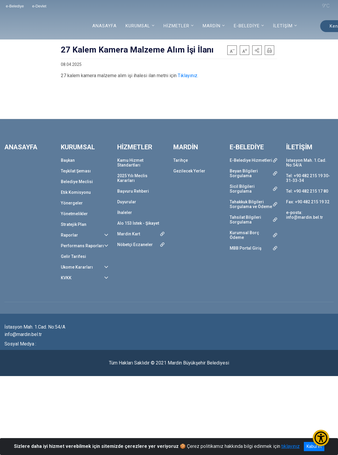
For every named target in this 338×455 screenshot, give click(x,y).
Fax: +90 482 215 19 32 (307, 201)
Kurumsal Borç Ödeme (244, 235)
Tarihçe (180, 160)
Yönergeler (72, 203)
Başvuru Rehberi (133, 191)
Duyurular (126, 201)
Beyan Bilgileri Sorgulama (244, 173)
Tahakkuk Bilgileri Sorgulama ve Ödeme (251, 204)
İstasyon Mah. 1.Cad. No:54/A (306, 162)
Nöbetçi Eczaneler (135, 244)
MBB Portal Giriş (245, 248)
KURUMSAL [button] (138, 25)
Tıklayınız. (187, 75)
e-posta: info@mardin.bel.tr (304, 215)
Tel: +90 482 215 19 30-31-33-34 (308, 178)
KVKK (66, 277)
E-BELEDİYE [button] (247, 25)
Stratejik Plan (73, 224)
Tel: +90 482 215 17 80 (307, 191)
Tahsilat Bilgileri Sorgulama (245, 219)
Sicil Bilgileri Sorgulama (242, 189)
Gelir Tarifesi (73, 256)
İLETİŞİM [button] (283, 25)
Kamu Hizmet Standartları (130, 162)
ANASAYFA (104, 25)
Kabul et (314, 446)
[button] (257, 50)
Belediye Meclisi (77, 181)
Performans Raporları (82, 245)
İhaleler (124, 212)
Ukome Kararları (77, 267)
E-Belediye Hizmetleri (251, 160)
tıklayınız (290, 446)
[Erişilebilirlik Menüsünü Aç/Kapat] (321, 438)
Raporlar (69, 235)
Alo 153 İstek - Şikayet (138, 223)
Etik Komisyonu (76, 192)
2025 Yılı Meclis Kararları (132, 178)
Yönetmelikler (74, 213)
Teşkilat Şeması (76, 171)
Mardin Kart (128, 234)
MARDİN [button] (211, 25)
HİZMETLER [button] (176, 25)
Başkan (68, 160)
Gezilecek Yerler (189, 171)
